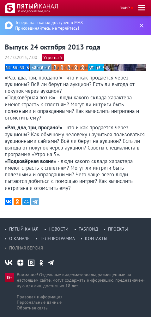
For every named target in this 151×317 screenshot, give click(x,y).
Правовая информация (40, 297)
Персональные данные (39, 302)
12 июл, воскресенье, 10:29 (34, 11)
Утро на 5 (53, 57)
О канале (19, 238)
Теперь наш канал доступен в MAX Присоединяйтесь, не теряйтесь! (49, 25)
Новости (59, 229)
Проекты (118, 229)
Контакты (96, 238)
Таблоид (88, 229)
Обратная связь (32, 308)
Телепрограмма (57, 238)
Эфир (125, 7)
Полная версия (26, 248)
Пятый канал (24, 229)
